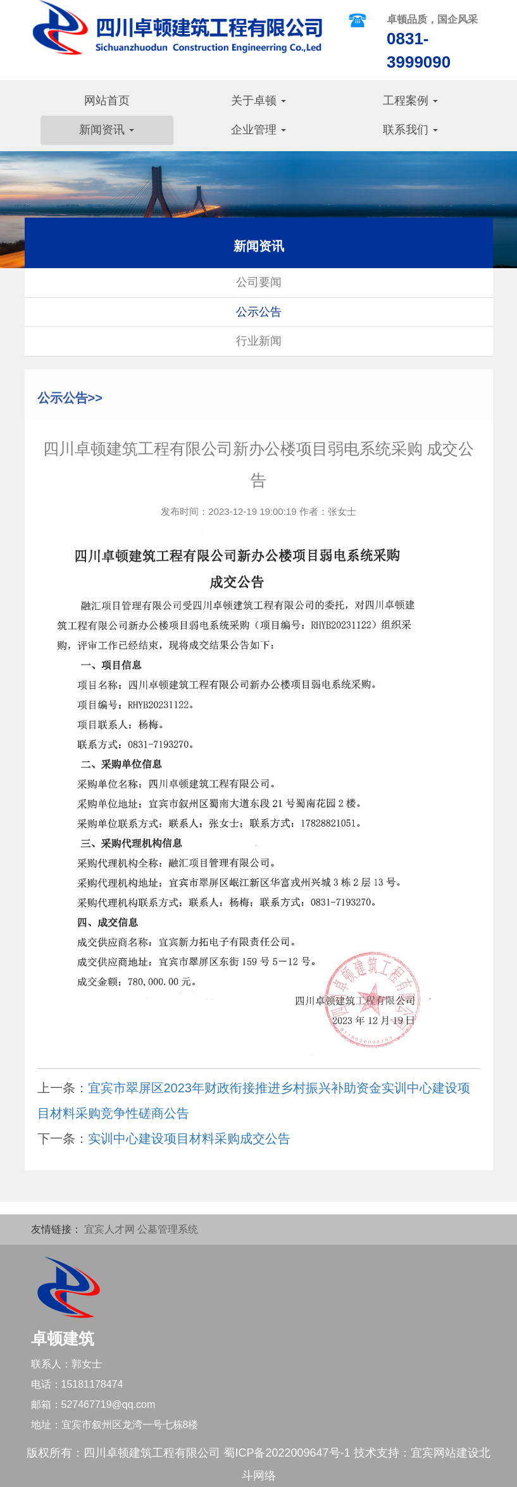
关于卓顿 (258, 100)
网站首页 (107, 100)
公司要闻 (259, 282)
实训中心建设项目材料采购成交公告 (189, 1138)
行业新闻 (259, 341)
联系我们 (410, 129)
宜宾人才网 (109, 1229)
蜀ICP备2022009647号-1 (286, 1453)
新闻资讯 (106, 129)
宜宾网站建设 (445, 1453)
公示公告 (259, 311)
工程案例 (410, 100)
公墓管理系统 (167, 1229)
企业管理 (258, 129)
